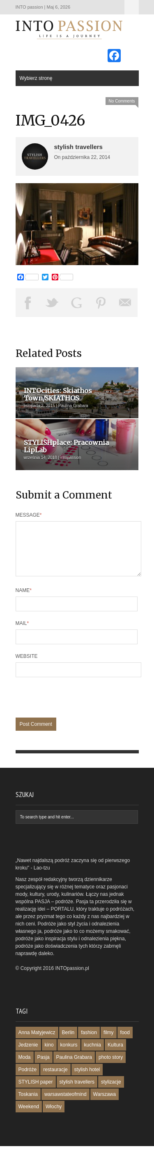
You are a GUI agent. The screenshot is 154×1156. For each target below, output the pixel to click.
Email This (125, 302)
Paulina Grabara (74, 1067)
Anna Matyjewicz (36, 1042)
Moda (24, 1067)
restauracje (55, 1079)
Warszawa (104, 1104)
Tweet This (52, 302)
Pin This (101, 302)
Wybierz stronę (131, 7)
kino (49, 1055)
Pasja (43, 1067)
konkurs (69, 1055)
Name (24, 600)
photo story (111, 1067)
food (125, 1042)
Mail (22, 633)
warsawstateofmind (65, 1104)
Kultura (115, 1055)
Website (27, 666)
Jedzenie (28, 1055)
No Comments (122, 101)
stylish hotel (87, 1079)
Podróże (27, 1079)
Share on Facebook (28, 302)
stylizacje (111, 1092)
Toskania (28, 1104)
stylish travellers (78, 146)
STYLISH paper (35, 1092)
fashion (89, 1042)
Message (29, 515)
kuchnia (92, 1055)
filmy (108, 1042)
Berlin (68, 1042)
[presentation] (78, 711)
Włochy (54, 1116)
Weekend (28, 1116)
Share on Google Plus (76, 302)
